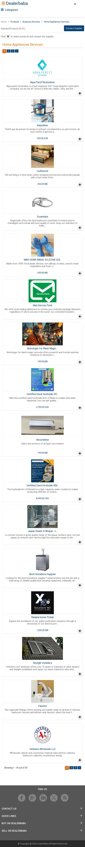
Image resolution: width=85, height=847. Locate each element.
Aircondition (42, 439)
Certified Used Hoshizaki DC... (42, 394)
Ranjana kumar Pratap (42, 617)
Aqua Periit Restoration (42, 82)
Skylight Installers (42, 662)
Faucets (42, 706)
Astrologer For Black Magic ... (42, 348)
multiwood (42, 171)
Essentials (42, 216)
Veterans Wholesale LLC (42, 749)
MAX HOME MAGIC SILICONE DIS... (42, 259)
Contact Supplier (74, 28)
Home (4, 22)
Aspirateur (42, 125)
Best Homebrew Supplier (42, 574)
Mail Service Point (42, 305)
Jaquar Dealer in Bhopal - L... (42, 531)
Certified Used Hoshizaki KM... (42, 485)
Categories (9, 9)
